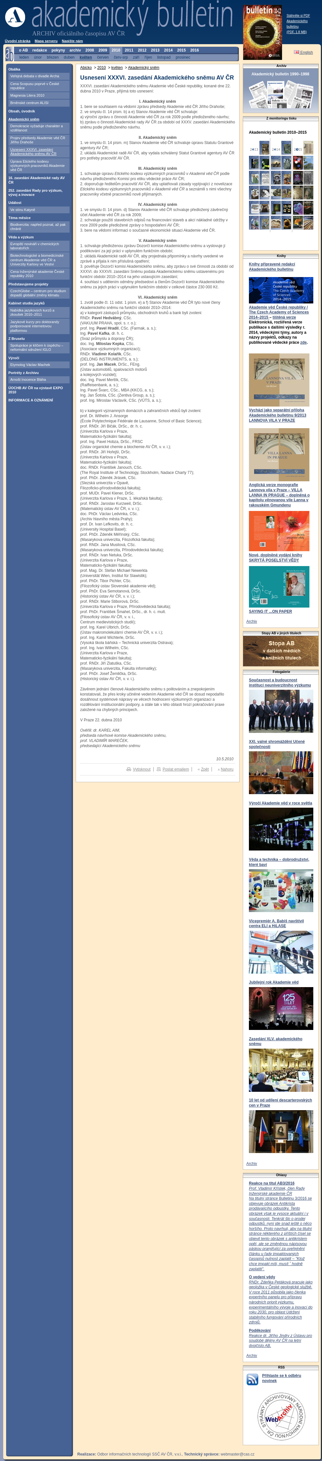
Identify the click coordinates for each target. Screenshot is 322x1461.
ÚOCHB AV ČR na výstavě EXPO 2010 (35, 390)
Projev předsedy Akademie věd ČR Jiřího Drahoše (37, 140)
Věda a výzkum (21, 237)
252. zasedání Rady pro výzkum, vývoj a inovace (35, 192)
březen (53, 57)
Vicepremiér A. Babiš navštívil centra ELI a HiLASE (276, 923)
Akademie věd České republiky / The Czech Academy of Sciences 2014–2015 (279, 312)
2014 (168, 50)
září (136, 57)
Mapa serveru (46, 41)
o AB (23, 50)
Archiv (251, 621)
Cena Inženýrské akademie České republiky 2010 (37, 274)
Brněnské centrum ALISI (29, 103)
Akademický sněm (23, 119)
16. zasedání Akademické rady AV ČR (36, 180)
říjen (148, 57)
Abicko (86, 67)
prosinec (183, 57)
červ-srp (121, 57)
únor (38, 57)
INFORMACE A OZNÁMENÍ (30, 400)
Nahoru (227, 769)
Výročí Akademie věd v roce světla (280, 803)
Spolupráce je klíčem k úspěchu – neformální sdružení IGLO (36, 347)
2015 (181, 50)
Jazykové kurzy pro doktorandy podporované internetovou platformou (34, 326)
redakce (40, 50)
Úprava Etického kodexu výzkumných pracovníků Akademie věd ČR (37, 165)
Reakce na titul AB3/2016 (272, 1183)
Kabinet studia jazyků (26, 303)
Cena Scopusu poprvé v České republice (34, 86)
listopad (163, 57)
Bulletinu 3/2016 (280, 1228)
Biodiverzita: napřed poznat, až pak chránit (38, 227)
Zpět (205, 769)
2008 (89, 50)
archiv (75, 50)
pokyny (58, 50)
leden (24, 57)
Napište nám (72, 41)
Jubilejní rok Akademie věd (273, 982)
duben (69, 57)
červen (103, 57)
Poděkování (259, 1330)
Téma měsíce (19, 218)
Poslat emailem (176, 769)
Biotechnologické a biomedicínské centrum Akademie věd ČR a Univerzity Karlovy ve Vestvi (37, 260)
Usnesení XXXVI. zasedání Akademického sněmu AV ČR (33, 152)
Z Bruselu (16, 339)
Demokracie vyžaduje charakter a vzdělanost (36, 128)
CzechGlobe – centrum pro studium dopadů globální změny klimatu (38, 293)
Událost (14, 203)
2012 (142, 50)
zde (303, 342)
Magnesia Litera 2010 (27, 95)
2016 (194, 50)
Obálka (14, 69)
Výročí (13, 358)
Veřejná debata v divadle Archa (34, 76)
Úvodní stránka (17, 41)
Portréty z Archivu (23, 373)
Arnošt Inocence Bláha (28, 379)
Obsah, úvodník (21, 111)
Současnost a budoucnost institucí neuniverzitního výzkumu (280, 682)
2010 (116, 50)
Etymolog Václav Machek (30, 365)
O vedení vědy (262, 1277)
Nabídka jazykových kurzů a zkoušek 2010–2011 (32, 312)
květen (86, 57)
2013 (155, 50)
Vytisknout (142, 769)
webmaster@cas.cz (237, 1454)
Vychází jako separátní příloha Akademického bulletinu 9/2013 (277, 413)
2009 (103, 50)
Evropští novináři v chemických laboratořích (34, 246)
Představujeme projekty (28, 284)
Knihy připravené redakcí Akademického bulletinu (272, 267)
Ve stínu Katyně (22, 210)
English (303, 52)
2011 (129, 50)
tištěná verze (284, 317)
